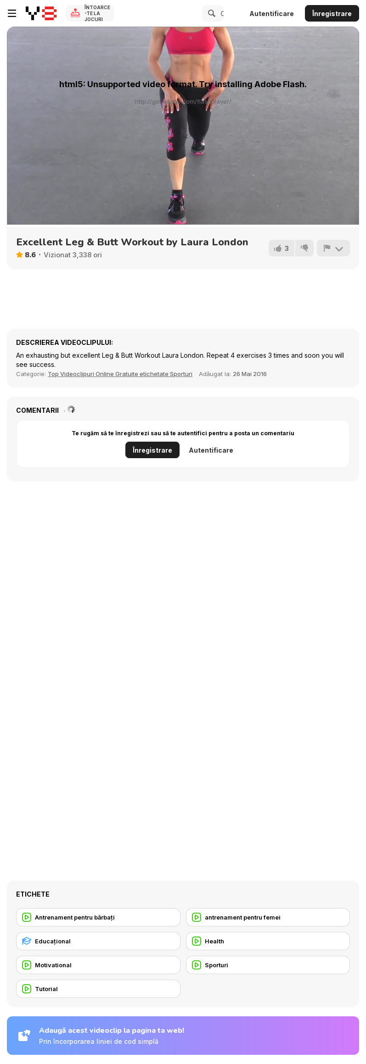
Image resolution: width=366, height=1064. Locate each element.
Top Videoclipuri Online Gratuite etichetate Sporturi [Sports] (120, 373)
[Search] (210, 13)
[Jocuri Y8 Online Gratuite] (41, 13)
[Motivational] (98, 965)
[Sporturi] (268, 965)
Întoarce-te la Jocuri (97, 13)
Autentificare (271, 13)
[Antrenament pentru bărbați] (98, 917)
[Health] (268, 941)
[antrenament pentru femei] (268, 917)
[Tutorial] (98, 989)
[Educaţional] (98, 941)
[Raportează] (333, 248)
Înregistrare (332, 13)
